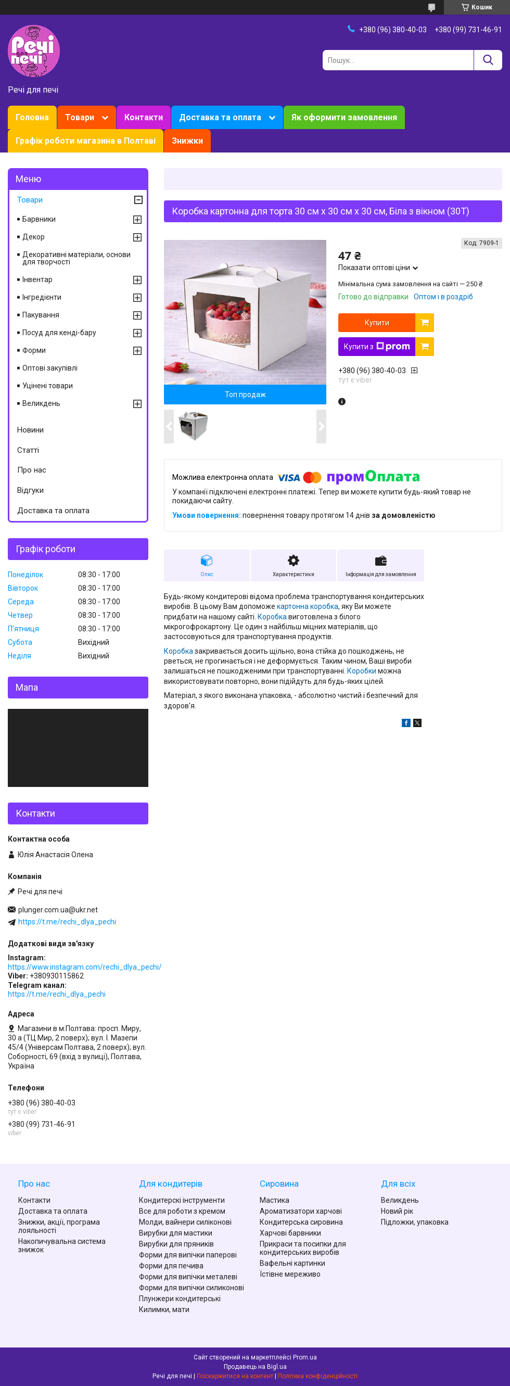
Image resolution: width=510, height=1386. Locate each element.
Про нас (31, 470)
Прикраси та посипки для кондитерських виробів (303, 1248)
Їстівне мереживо (290, 1274)
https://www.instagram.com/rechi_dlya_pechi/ (85, 967)
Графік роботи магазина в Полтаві (86, 141)
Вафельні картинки (292, 1263)
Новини (30, 430)
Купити (377, 323)
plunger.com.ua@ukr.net (58, 910)
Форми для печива (171, 1266)
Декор (33, 237)
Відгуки (30, 490)
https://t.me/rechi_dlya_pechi (67, 922)
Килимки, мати (164, 1309)
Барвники (39, 219)
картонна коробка (306, 606)
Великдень (41, 403)
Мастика (274, 1200)
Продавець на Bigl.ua (255, 1366)
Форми (34, 350)
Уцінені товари (47, 386)
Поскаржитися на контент (235, 1376)
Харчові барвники (290, 1233)
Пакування (40, 315)
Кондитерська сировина (301, 1222)
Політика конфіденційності (318, 1376)
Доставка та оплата (220, 117)
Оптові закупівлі (50, 368)
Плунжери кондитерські (180, 1298)
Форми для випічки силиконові (191, 1287)
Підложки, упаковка (415, 1222)
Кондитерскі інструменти (182, 1200)
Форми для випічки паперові (188, 1255)
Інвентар (37, 279)
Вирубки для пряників (176, 1244)
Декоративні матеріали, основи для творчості (76, 258)
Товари (79, 117)
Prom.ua (305, 1357)
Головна (32, 117)
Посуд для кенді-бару (59, 332)
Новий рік (397, 1211)
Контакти (143, 117)
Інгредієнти (41, 297)
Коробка (272, 617)
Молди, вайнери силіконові (185, 1222)
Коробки (361, 671)
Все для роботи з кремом (182, 1211)
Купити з (377, 346)
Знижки (187, 141)
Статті (28, 450)
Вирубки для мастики (175, 1233)
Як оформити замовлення (344, 117)
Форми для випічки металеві (188, 1277)
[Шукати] (488, 60)
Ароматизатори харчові (301, 1211)
